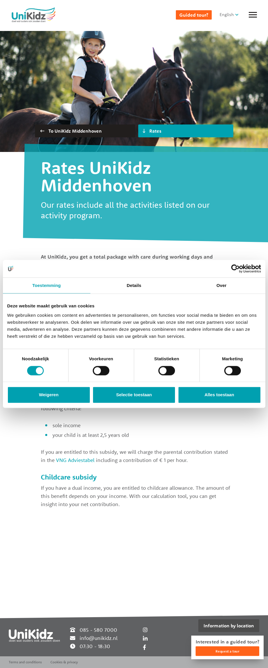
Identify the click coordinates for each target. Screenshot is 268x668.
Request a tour (227, 651)
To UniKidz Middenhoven (71, 131)
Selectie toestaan (134, 394)
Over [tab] (221, 285)
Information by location (229, 626)
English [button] (227, 14)
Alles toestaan (219, 394)
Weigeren (48, 394)
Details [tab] (134, 285)
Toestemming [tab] (46, 285)
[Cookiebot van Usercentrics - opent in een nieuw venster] (235, 268)
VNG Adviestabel (75, 460)
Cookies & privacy (64, 662)
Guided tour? (193, 15)
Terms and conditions (25, 662)
